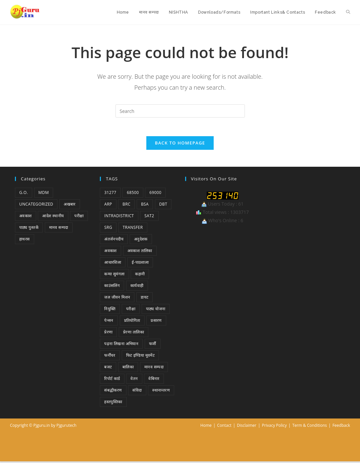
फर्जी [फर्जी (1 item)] (152, 345)
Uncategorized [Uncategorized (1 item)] (36, 206)
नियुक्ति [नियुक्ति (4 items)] (109, 310)
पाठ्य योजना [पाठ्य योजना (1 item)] (156, 310)
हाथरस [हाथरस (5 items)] (24, 240)
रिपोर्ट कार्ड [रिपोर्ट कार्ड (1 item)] (112, 380)
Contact (224, 427)
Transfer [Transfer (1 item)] (133, 229)
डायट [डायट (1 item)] (144, 299)
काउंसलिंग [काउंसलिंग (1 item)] (112, 287)
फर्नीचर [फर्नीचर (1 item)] (109, 357)
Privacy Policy (274, 427)
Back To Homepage (180, 144)
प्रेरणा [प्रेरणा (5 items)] (108, 333)
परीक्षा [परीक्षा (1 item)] (79, 217)
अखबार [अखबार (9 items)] (70, 206)
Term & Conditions (309, 427)
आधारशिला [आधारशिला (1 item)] (112, 264)
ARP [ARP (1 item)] (108, 206)
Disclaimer (246, 427)
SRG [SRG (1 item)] (108, 229)
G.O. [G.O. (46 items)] (23, 194)
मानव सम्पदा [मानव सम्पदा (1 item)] (58, 229)
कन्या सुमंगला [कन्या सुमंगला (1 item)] (114, 275)
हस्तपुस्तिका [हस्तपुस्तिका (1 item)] (113, 403)
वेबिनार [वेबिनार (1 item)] (154, 380)
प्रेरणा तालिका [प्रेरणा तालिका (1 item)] (133, 333)
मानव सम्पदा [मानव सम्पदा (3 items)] (154, 368)
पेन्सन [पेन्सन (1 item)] (108, 322)
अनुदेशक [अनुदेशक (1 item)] (141, 240)
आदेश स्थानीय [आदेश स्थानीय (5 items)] (53, 217)
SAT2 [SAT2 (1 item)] (149, 217)
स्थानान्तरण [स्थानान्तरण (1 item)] (161, 392)
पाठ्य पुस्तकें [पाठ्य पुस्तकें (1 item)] (28, 229)
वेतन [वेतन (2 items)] (134, 380)
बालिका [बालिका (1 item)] (128, 368)
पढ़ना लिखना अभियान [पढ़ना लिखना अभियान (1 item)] (121, 345)
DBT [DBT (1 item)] (163, 206)
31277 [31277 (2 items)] (110, 194)
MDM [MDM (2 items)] (43, 194)
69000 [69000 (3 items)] (155, 194)
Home (206, 427)
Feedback (341, 427)
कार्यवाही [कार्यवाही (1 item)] (137, 287)
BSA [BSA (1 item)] (145, 206)
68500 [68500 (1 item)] (133, 194)
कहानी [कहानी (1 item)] (140, 275)
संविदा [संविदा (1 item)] (137, 392)
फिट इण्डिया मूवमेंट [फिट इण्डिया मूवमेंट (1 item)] (140, 357)
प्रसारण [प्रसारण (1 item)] (156, 322)
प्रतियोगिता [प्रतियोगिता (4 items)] (132, 322)
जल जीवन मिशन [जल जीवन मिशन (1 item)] (117, 299)
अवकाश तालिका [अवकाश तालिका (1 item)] (139, 252)
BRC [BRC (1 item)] (126, 206)
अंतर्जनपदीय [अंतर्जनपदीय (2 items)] (113, 240)
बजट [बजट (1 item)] (108, 368)
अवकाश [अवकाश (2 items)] (25, 217)
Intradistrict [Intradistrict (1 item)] (119, 217)
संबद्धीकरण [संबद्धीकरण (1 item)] (113, 392)
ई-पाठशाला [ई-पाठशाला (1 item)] (140, 264)
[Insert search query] (180, 111)
